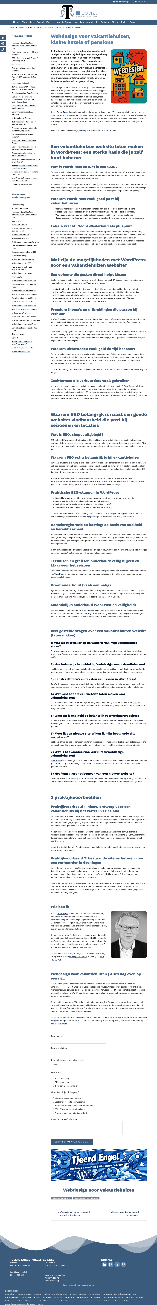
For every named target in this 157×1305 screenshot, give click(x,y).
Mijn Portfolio (102, 22)
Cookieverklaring (52, 1278)
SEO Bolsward (25, 1295)
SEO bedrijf (72, 1292)
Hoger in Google (63, 22)
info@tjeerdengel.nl (18, 1270)
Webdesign (27, 22)
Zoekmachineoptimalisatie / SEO (24, 252)
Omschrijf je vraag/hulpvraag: (87, 1125)
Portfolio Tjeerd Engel (20, 208)
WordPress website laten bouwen (24, 294)
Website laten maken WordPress (24, 281)
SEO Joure (137, 1295)
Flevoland (115, 231)
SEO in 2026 (16, 64)
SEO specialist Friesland (33, 1298)
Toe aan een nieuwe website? (23, 259)
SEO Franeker (46, 1295)
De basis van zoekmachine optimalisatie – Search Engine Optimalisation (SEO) (23, 99)
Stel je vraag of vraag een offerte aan (25, 242)
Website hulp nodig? (19, 256)
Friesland (90, 231)
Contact (133, 22)
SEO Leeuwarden (94, 1295)
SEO (52, 439)
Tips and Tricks (119, 22)
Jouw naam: (78, 1036)
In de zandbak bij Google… (21, 118)
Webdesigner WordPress (21, 238)
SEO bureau (37, 1292)
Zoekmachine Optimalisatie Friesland (26, 320)
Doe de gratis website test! (22, 184)
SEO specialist (106, 1292)
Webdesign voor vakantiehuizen (86, 1196)
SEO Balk (20, 1298)
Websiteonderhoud (84, 22)
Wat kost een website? (20, 235)
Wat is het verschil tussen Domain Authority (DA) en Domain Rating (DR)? (24, 76)
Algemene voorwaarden (55, 1273)
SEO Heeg (36, 1295)
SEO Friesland (17, 221)
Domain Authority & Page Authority (25, 93)
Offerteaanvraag (18, 205)
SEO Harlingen (68, 1295)
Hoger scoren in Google (20, 83)
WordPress (59, 573)
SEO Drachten (57, 1295)
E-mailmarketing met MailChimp (24, 298)
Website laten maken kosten (22, 273)
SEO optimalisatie (93, 1292)
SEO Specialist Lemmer (65, 1298)
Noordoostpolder (102, 231)
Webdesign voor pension (61, 1196)
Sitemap (40, 1301)
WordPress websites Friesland (23, 302)
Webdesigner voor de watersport (24, 291)
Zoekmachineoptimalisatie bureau (124, 1292)
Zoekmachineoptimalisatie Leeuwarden (88, 1298)
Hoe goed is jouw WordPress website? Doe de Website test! (24, 45)
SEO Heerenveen (81, 1295)
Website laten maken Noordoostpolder (115, 1298)
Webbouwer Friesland (12, 1295)
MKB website (17, 277)
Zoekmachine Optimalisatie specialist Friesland (20, 1301)
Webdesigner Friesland (24, 1292)
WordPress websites (19, 225)
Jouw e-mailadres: (78, 1048)
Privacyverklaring (52, 1276)
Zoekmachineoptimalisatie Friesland (55, 1292)
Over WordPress (44, 22)
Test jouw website (18, 334)
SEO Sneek (127, 1295)
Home (16, 22)
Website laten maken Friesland (112, 1295)
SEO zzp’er (82, 1292)
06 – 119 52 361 (17, 1273)
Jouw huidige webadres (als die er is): (78, 1060)
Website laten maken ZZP (21, 263)
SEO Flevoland (9, 1298)
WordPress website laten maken (24, 317)
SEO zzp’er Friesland (49, 1298)
